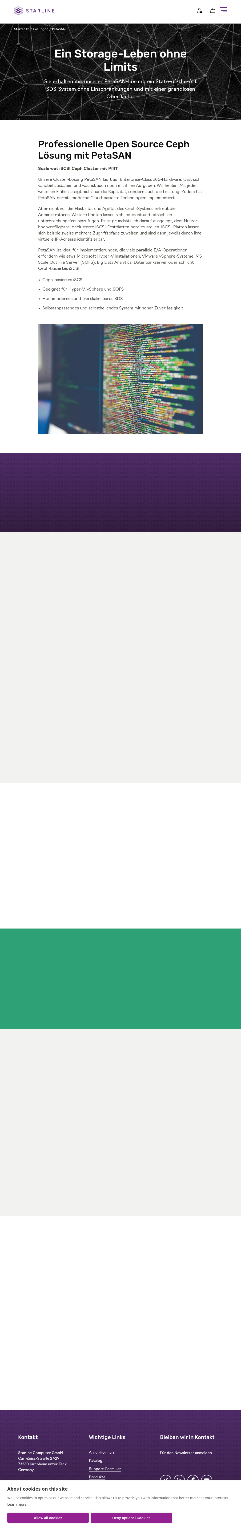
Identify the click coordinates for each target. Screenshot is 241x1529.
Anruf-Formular (102, 1453)
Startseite (21, 29)
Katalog (95, 1461)
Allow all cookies (48, 1518)
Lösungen (40, 29)
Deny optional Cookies (131, 1518)
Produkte (97, 1477)
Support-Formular (105, 1469)
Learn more (17, 1504)
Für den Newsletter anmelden (186, 1453)
